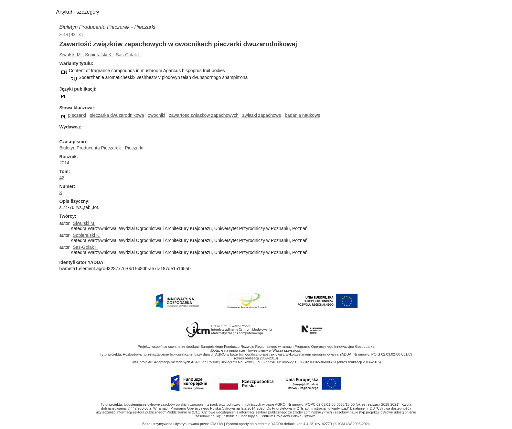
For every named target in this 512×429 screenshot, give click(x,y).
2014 (63, 34)
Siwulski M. (70, 54)
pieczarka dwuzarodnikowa (117, 115)
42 (73, 34)
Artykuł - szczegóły (77, 12)
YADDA (277, 424)
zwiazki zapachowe (261, 115)
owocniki (156, 115)
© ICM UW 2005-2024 (352, 424)
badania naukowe (302, 115)
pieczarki (77, 115)
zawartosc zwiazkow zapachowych (204, 115)
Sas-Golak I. (128, 54)
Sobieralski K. (99, 54)
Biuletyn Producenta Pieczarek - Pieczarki (107, 27)
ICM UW (217, 424)
